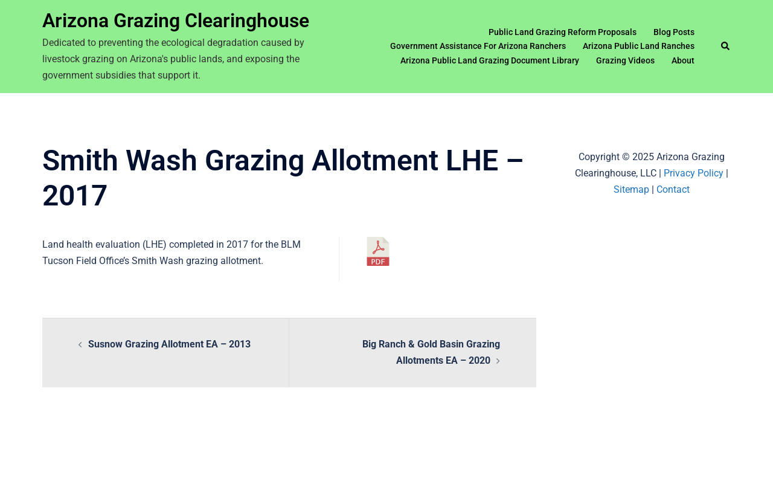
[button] (726, 46)
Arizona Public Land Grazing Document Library (489, 60)
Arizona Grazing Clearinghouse (175, 20)
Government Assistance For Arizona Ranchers (478, 46)
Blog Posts (673, 32)
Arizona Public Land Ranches (638, 46)
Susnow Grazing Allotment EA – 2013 (169, 344)
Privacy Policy (693, 173)
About (683, 60)
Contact (673, 189)
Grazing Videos (625, 60)
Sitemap (631, 189)
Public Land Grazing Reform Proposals (563, 32)
